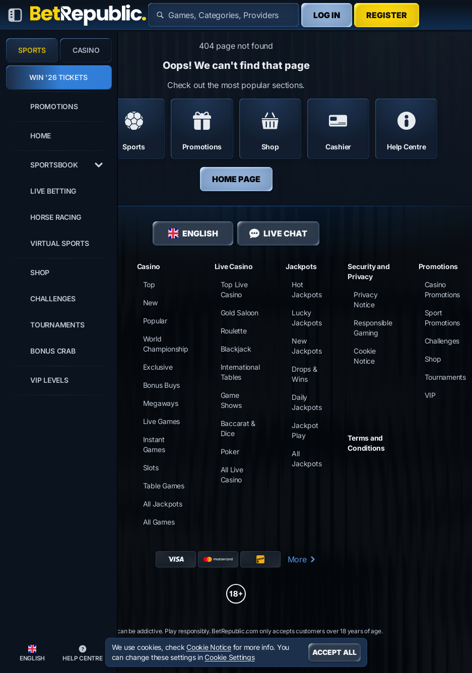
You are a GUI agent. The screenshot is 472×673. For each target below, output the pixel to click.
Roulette (234, 330)
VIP (430, 395)
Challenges (442, 341)
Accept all (334, 652)
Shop (433, 359)
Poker (230, 451)
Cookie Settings (229, 657)
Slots (151, 467)
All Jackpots (162, 503)
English (193, 233)
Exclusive (158, 367)
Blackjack (236, 349)
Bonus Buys (161, 385)
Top (149, 284)
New (150, 302)
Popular (155, 320)
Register (386, 15)
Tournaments (445, 377)
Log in (326, 15)
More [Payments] (302, 559)
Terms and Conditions (366, 443)
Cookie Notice (208, 647)
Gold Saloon (239, 312)
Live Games (161, 421)
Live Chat (278, 233)
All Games (159, 522)
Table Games (163, 485)
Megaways (160, 403)
